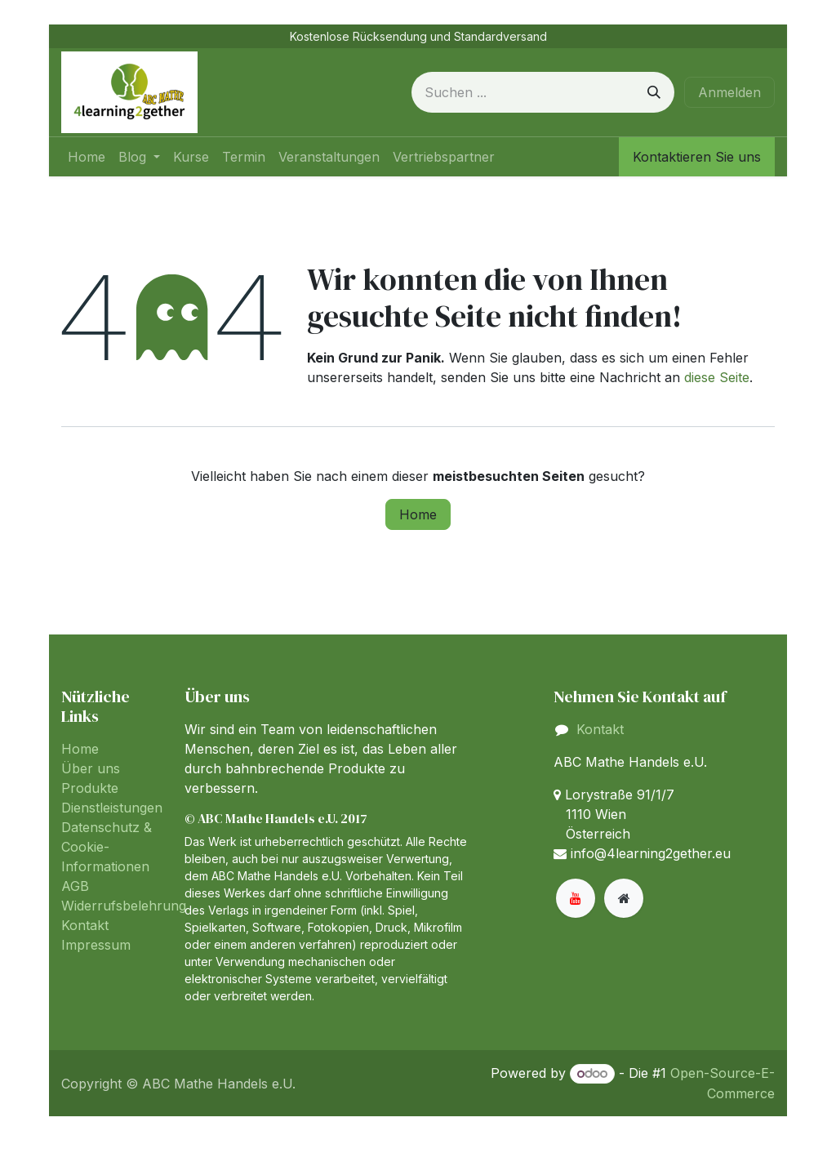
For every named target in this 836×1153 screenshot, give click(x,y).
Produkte (89, 788)
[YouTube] (575, 898)
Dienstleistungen (111, 807)
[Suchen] (654, 92)
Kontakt (85, 925)
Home (418, 514)
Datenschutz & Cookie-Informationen (106, 847)
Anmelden (729, 92)
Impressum (96, 945)
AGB (75, 886)
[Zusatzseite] (623, 898)
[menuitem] (86, 156)
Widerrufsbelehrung (123, 905)
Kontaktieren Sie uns (697, 157)
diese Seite (716, 377)
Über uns (90, 768)
